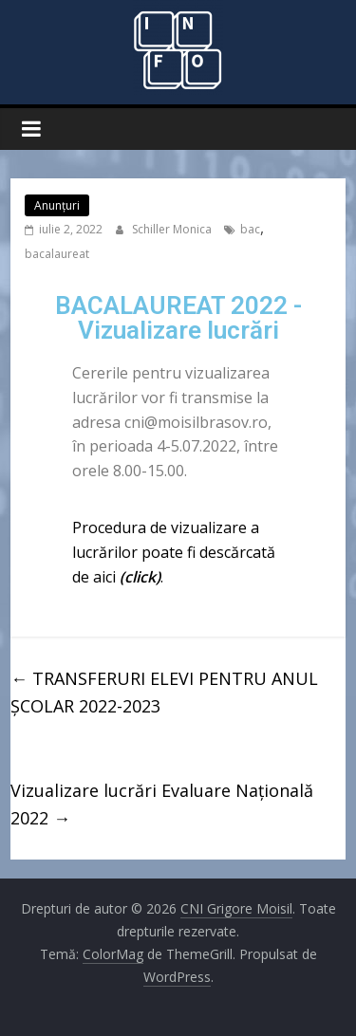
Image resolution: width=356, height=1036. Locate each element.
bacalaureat (57, 254)
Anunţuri (57, 205)
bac (250, 229)
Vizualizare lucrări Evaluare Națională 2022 (161, 804)
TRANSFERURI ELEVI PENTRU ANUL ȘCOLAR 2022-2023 (164, 692)
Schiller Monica (173, 229)
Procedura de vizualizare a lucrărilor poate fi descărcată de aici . (173, 551)
